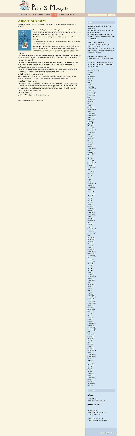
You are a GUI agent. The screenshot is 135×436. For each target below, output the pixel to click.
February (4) (91, 336)
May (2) (90, 126)
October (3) (91, 299)
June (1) (90, 142)
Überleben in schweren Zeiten (97, 56)
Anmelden (114, 433)
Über (34, 15)
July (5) (90, 293)
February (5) (91, 309)
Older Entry (39, 100)
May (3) (90, 369)
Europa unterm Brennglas (96, 42)
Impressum (70, 15)
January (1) (91, 120)
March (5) (90, 311)
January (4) (91, 260)
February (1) (91, 99)
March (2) (90, 223)
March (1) (90, 78)
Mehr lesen (93, 39)
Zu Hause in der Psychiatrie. (32, 21)
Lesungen (61, 15)
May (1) (90, 82)
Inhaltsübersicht (104, 433)
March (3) (90, 173)
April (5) (90, 288)
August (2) (91, 87)
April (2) (90, 157)
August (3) (91, 249)
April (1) (90, 80)
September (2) (92, 109)
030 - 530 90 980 (98, 418)
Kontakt (40, 15)
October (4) (91, 165)
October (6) (91, 253)
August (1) (91, 107)
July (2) (90, 179)
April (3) (90, 198)
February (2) (91, 239)
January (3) (91, 237)
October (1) (91, 91)
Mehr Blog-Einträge (93, 70)
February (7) (91, 284)
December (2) (92, 356)
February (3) (91, 76)
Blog (54, 15)
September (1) (92, 89)
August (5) (91, 295)
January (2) (91, 171)
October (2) (91, 210)
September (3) (92, 163)
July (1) (90, 84)
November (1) (92, 93)
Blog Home (22, 100)
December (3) (92, 303)
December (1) (92, 95)
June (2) (90, 225)
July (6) (90, 319)
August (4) (91, 206)
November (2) (92, 212)
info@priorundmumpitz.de (100, 420)
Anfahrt (47, 15)
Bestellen (27, 15)
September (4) (92, 251)
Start (20, 15)
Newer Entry (30, 100)
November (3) (92, 280)
